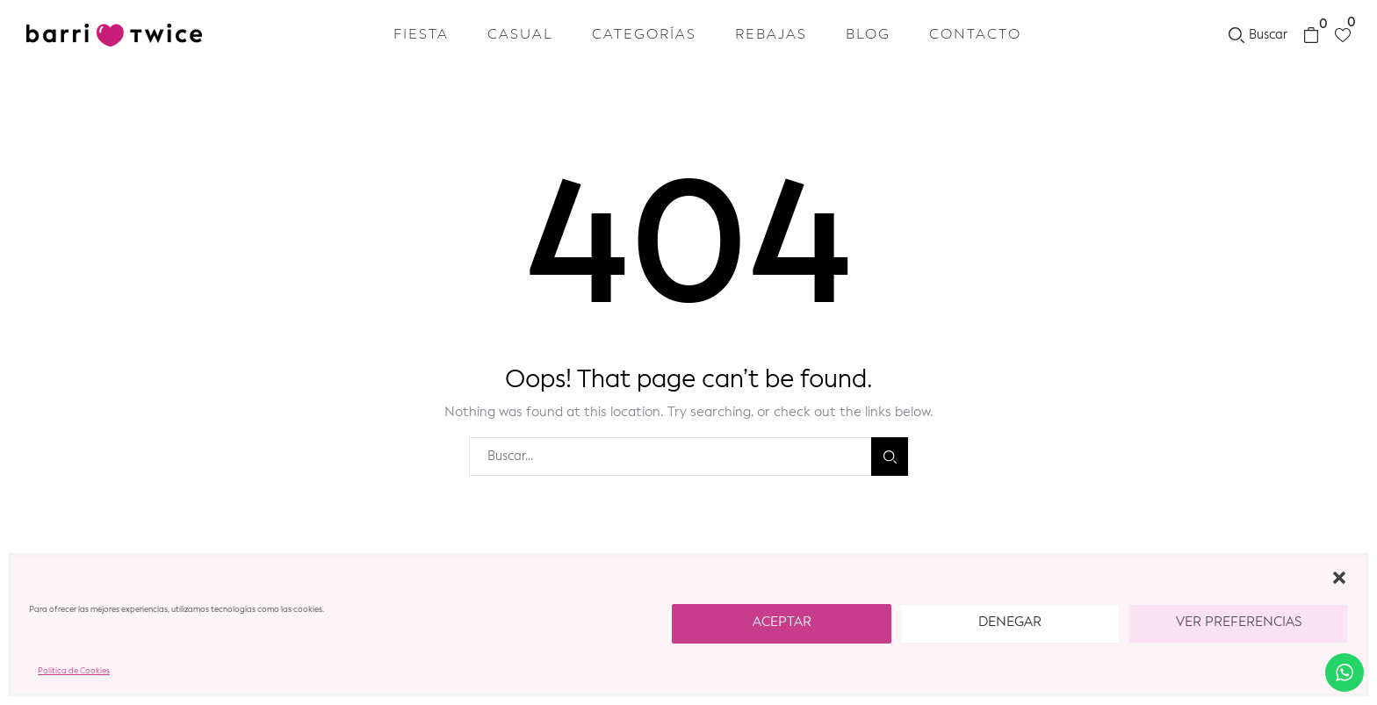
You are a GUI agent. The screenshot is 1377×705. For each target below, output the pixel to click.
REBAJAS (771, 35)
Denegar (1010, 622)
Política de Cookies (74, 671)
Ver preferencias (1238, 622)
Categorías (644, 35)
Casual (520, 35)
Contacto (975, 35)
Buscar (890, 457)
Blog (868, 35)
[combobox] (670, 456)
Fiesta (421, 35)
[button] (1339, 577)
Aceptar (782, 622)
